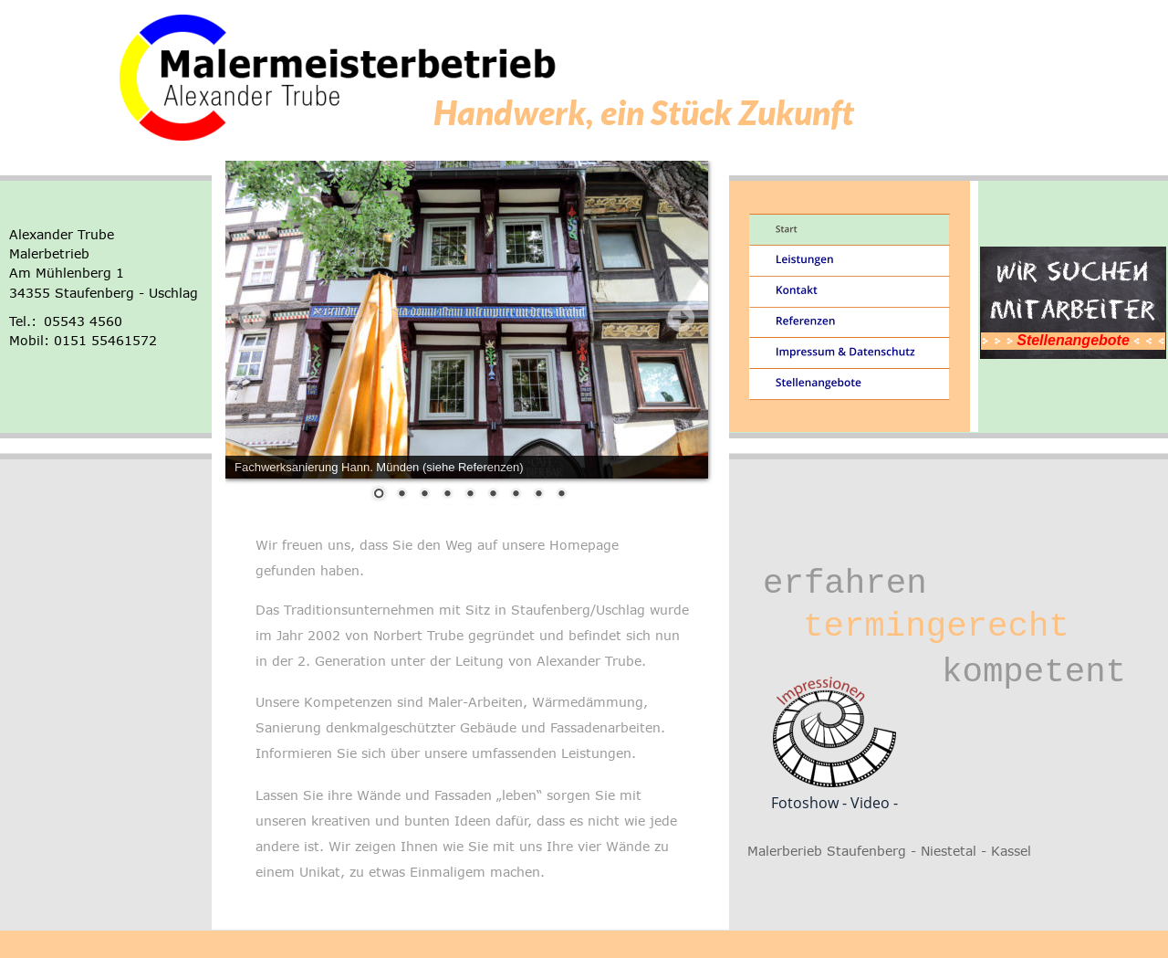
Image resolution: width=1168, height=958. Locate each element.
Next (680, 318)
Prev (252, 318)
